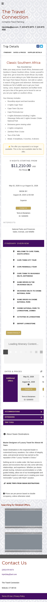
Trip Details (11, 46)
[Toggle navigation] (3, 4)
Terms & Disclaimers (23, 213)
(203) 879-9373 (8, 570)
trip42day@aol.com (9, 574)
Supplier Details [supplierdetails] (35, 52)
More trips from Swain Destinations (21, 483)
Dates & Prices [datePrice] (19, 52)
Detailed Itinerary (13, 333)
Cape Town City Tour (26, 260)
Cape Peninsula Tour (27, 267)
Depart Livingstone (26, 323)
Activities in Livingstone (28, 317)
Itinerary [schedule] (8, 52)
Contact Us (23, 208)
